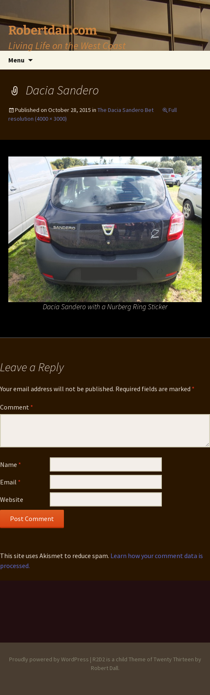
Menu (16, 60)
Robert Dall (104, 668)
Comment (16, 407)
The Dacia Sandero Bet (126, 110)
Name (10, 464)
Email (10, 482)
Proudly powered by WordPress (49, 659)
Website (11, 499)
